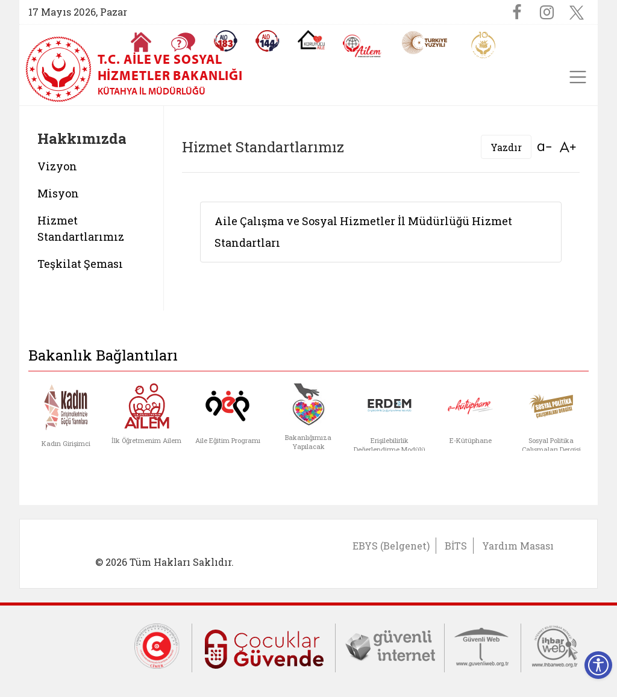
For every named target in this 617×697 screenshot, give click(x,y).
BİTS (456, 545)
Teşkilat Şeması (80, 263)
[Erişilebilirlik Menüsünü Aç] (598, 665)
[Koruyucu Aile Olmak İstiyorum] (311, 39)
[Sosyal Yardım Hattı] (267, 41)
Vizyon (57, 166)
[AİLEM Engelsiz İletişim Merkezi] (362, 46)
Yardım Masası (518, 545)
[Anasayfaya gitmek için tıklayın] (141, 42)
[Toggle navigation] (578, 77)
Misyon (58, 193)
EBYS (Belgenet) (391, 545)
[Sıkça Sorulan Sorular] (183, 42)
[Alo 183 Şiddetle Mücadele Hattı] (225, 41)
